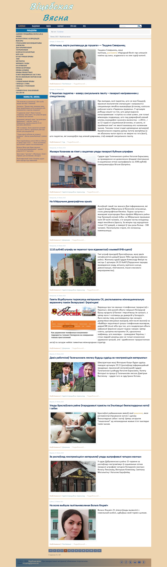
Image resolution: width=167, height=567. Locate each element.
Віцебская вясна (34, 561)
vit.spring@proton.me (31, 563)
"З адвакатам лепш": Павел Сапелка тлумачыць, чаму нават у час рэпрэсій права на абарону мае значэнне (31, 114)
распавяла (112, 53)
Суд (63, 142)
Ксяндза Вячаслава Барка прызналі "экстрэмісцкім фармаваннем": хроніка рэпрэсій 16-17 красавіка (30, 149)
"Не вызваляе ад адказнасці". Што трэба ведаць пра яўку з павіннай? (30, 102)
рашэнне (138, 413)
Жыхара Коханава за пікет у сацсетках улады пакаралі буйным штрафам (91, 151)
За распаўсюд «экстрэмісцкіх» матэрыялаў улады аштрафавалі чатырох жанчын (95, 457)
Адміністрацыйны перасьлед (73, 192)
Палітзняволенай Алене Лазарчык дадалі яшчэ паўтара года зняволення (30, 159)
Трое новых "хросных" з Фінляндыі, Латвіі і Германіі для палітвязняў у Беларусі (31, 155)
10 (91, 551)
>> (99, 551)
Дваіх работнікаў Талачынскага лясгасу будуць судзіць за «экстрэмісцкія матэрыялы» (98, 358)
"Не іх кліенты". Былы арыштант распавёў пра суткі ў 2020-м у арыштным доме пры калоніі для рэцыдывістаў (31, 129)
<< (51, 551)
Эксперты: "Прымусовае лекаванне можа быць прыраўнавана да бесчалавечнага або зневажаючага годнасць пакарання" (31, 108)
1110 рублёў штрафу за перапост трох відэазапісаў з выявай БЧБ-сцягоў (91, 249)
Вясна (55, 17)
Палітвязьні (66, 84)
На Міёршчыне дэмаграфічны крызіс (71, 201)
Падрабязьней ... (80, 84)
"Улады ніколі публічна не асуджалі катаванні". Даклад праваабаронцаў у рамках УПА (32, 136)
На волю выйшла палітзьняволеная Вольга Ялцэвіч (79, 505)
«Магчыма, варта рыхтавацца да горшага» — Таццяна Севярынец (87, 45)
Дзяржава (66, 240)
